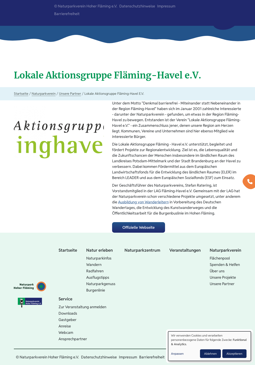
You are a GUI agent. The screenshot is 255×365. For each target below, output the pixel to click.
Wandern (94, 264)
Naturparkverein (44, 93)
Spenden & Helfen (225, 264)
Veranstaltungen (185, 250)
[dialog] (209, 346)
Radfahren (95, 271)
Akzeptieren (234, 354)
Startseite (21, 93)
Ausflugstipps (97, 277)
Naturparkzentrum (142, 250)
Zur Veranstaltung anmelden (82, 307)
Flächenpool (220, 258)
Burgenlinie (95, 290)
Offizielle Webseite (138, 227)
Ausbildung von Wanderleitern (143, 202)
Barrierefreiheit (67, 13)
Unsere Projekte (223, 277)
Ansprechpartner (73, 339)
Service (65, 299)
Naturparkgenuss (100, 283)
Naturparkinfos (98, 258)
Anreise (65, 326)
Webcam (66, 332)
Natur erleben (99, 250)
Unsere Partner (70, 93)
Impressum (166, 6)
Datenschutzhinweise (137, 6)
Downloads (68, 313)
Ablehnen (210, 354)
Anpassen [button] (177, 354)
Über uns (217, 271)
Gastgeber (68, 319)
